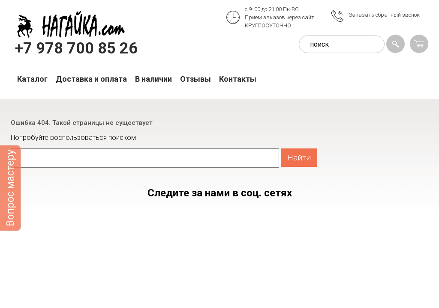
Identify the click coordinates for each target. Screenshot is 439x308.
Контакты (237, 78)
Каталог (32, 78)
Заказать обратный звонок (384, 15)
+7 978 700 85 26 (76, 48)
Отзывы (195, 78)
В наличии (153, 78)
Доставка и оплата (91, 78)
